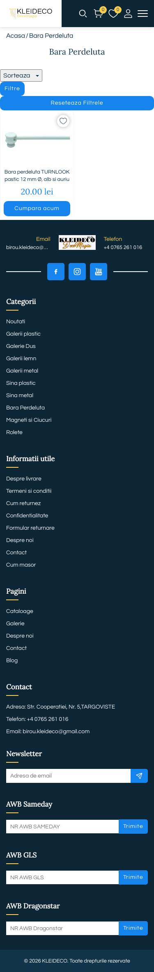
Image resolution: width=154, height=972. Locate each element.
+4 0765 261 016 (123, 247)
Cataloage (19, 611)
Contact (16, 553)
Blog (12, 660)
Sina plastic (21, 383)
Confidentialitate (27, 516)
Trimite (133, 826)
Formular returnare (30, 528)
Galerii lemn (21, 358)
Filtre (12, 88)
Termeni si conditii (28, 491)
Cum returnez (23, 503)
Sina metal (19, 395)
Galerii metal (22, 371)
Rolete (14, 432)
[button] (83, 13)
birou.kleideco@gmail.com (28, 247)
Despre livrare (23, 479)
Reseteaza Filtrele (77, 103)
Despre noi (20, 540)
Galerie (15, 624)
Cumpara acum (36, 208)
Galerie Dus (21, 346)
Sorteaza (21, 75)
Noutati (15, 322)
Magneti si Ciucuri (28, 420)
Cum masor (21, 565)
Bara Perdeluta (25, 408)
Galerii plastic (23, 334)
